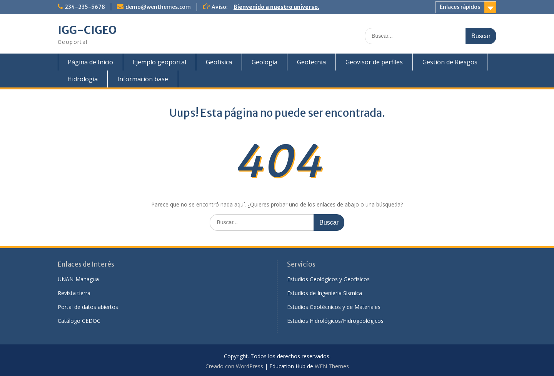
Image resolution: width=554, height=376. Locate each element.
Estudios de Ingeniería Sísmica (324, 293)
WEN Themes (332, 366)
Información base (142, 79)
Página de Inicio (90, 62)
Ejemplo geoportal (159, 62)
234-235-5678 (85, 6)
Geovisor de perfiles (374, 62)
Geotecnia (311, 62)
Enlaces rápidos (460, 6)
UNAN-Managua (78, 279)
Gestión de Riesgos (449, 62)
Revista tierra (74, 293)
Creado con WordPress (234, 366)
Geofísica (219, 62)
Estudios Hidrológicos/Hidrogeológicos (335, 320)
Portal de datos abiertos (88, 307)
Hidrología (82, 79)
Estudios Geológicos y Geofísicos (328, 279)
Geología (264, 62)
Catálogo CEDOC (79, 320)
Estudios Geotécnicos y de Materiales (333, 307)
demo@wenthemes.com (158, 6)
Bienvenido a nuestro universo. (276, 6)
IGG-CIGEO (87, 30)
